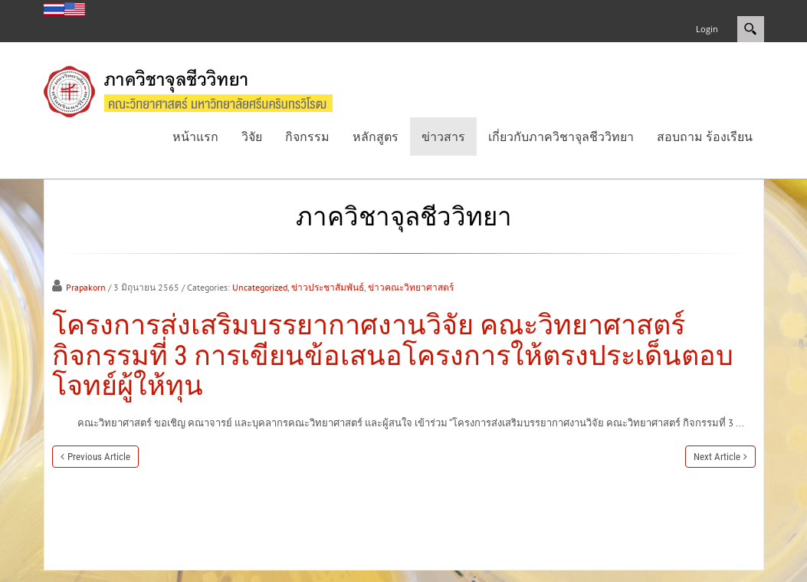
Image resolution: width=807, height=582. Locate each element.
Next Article (717, 456)
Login (707, 29)
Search (750, 29)
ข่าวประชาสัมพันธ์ (327, 287)
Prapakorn (86, 287)
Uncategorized (259, 287)
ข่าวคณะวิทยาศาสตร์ (411, 287)
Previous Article (98, 456)
